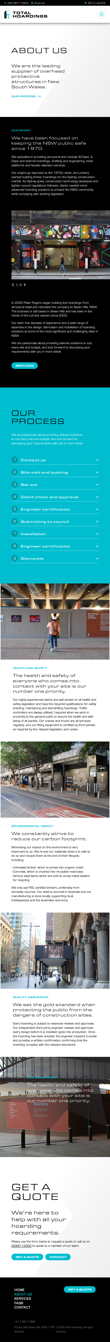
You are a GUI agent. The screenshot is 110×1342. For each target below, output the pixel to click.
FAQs (18, 1303)
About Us (23, 1294)
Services (22, 1298)
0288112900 (21, 1245)
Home (19, 1289)
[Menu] (102, 14)
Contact (22, 1307)
